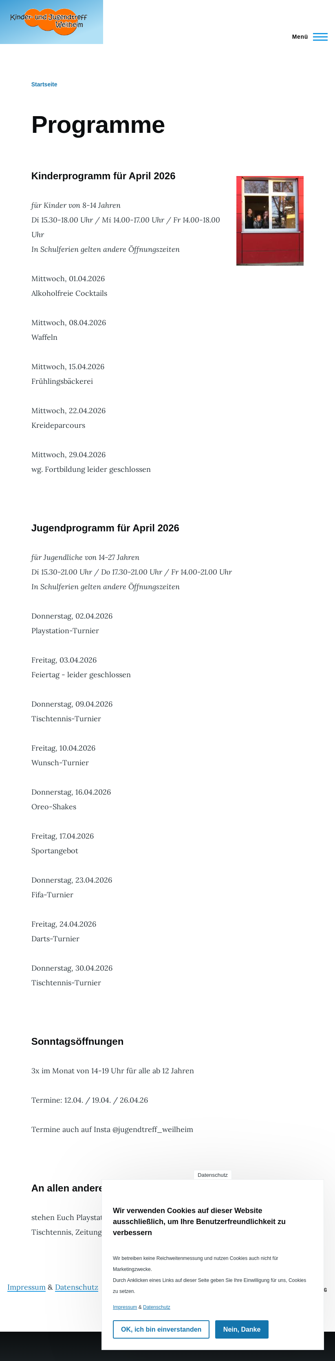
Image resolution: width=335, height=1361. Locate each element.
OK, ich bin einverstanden (161, 1329)
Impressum (26, 1287)
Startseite (44, 84)
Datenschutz (76, 1287)
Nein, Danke (242, 1329)
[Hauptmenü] (307, 36)
